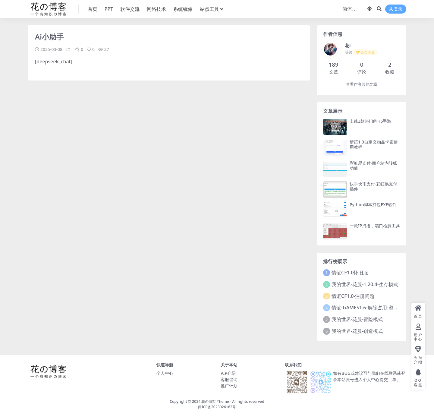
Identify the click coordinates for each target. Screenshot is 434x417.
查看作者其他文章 (361, 84)
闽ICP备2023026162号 (217, 406)
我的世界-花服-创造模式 (357, 331)
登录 (395, 9)
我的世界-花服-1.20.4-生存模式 (365, 284)
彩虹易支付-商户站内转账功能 (374, 165)
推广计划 (229, 386)
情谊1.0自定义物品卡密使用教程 (374, 144)
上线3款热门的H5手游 (371, 121)
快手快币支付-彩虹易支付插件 (374, 186)
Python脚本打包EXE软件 (373, 204)
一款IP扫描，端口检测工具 (375, 226)
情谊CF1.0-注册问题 (353, 296)
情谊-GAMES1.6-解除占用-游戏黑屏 (370, 307)
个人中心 (164, 373)
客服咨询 (229, 379)
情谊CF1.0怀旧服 (350, 272)
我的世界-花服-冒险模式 (357, 319)
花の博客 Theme (215, 401)
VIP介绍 (228, 373)
